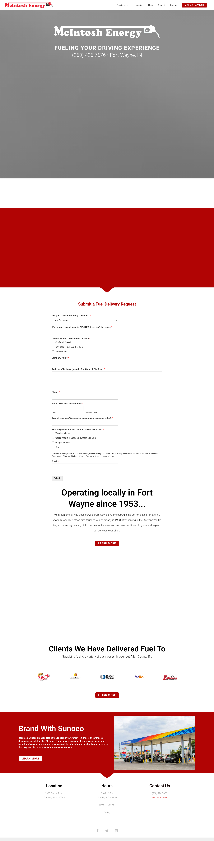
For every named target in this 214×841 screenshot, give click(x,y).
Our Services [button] (122, 5)
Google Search (62, 442)
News (150, 5)
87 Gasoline (61, 351)
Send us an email (159, 797)
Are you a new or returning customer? (71, 315)
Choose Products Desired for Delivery (71, 338)
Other (58, 447)
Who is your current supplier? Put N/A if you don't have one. (82, 327)
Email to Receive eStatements (67, 403)
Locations (139, 5)
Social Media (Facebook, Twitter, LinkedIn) (75, 438)
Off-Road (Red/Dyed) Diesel (69, 347)
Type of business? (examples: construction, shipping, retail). (82, 418)
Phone (56, 392)
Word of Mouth (62, 433)
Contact (174, 5)
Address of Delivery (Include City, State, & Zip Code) (78, 369)
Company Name (60, 357)
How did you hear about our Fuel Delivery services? (78, 429)
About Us (162, 5)
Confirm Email (91, 413)
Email (54, 413)
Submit (57, 478)
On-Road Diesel (63, 342)
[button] (194, 5)
